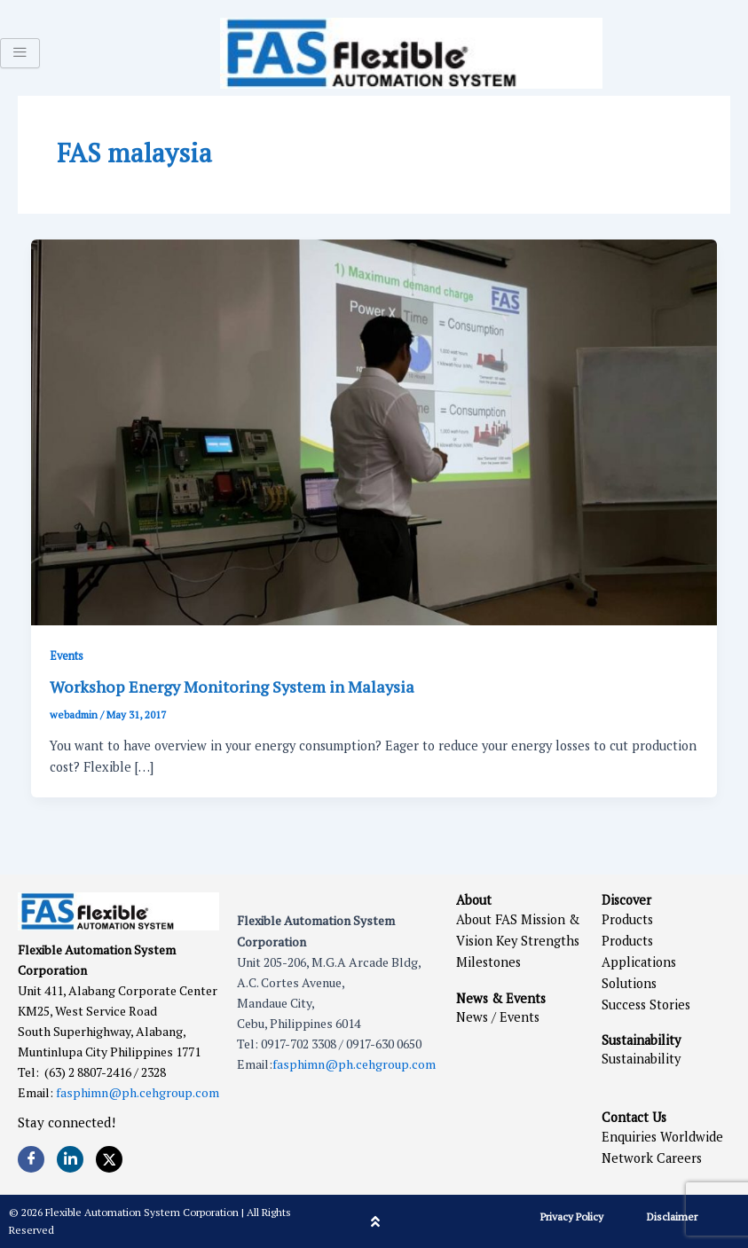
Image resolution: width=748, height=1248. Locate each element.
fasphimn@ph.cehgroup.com (137, 1092)
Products (627, 919)
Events (66, 655)
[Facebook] (31, 1159)
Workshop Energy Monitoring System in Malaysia (232, 686)
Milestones (488, 962)
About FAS (486, 919)
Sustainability (641, 1058)
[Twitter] (109, 1159)
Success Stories (646, 1004)
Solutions (629, 983)
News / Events (497, 1017)
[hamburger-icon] (20, 53)
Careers (679, 1158)
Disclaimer (672, 1216)
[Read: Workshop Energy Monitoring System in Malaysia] (374, 430)
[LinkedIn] (70, 1159)
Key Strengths (537, 940)
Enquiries (629, 1136)
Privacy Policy (571, 1216)
